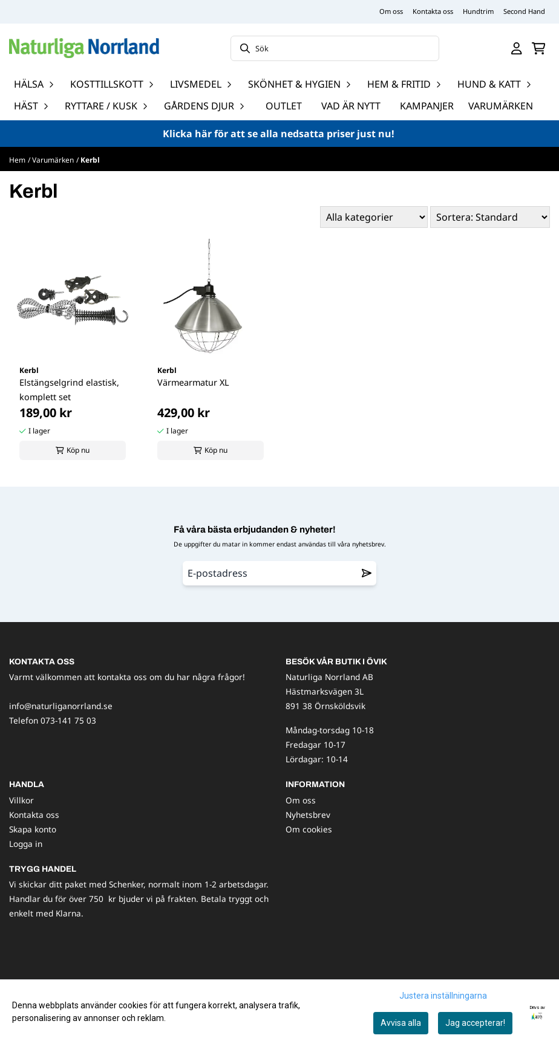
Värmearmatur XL (193, 382)
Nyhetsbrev (308, 814)
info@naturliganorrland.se (61, 706)
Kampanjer (427, 105)
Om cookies (309, 829)
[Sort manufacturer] (374, 217)
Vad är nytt (351, 105)
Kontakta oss (433, 11)
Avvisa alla (401, 1023)
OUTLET (284, 105)
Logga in (25, 843)
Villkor (21, 800)
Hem (17, 160)
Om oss (391, 11)
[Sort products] (490, 217)
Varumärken (500, 105)
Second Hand (524, 11)
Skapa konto (32, 829)
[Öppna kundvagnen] (539, 48)
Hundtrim (478, 11)
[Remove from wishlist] (366, 573)
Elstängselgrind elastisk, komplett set (69, 390)
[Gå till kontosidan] (516, 48)
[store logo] (84, 48)
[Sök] (335, 48)
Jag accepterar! (475, 1023)
